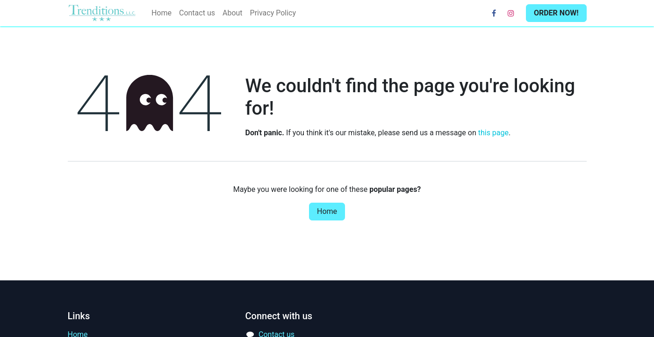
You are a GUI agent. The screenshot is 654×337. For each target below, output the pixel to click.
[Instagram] (510, 13)
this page (493, 132)
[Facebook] (494, 13)
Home (327, 211)
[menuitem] (161, 13)
